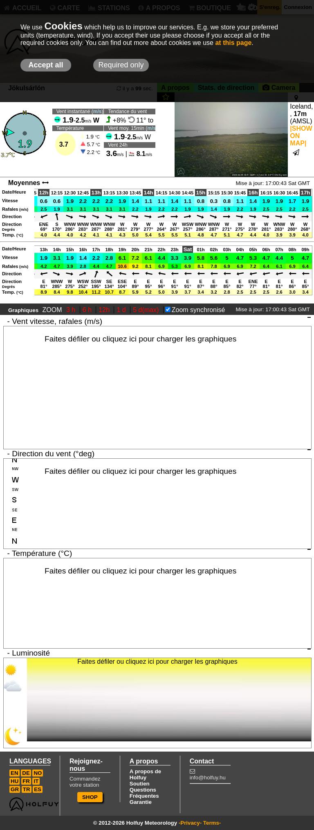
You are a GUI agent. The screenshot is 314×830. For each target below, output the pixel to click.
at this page (233, 42)
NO (38, 773)
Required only (121, 65)
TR (26, 789)
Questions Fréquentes (144, 793)
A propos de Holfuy (145, 774)
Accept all (45, 65)
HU (14, 781)
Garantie (141, 802)
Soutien (140, 784)
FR (26, 781)
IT (36, 781)
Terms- (212, 823)
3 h (71, 309)
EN (14, 773)
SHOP (90, 797)
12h (105, 309)
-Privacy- (190, 823)
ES (37, 789)
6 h (88, 309)
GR (15, 789)
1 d (122, 309)
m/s (97, 111)
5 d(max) (147, 309)
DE (26, 773)
